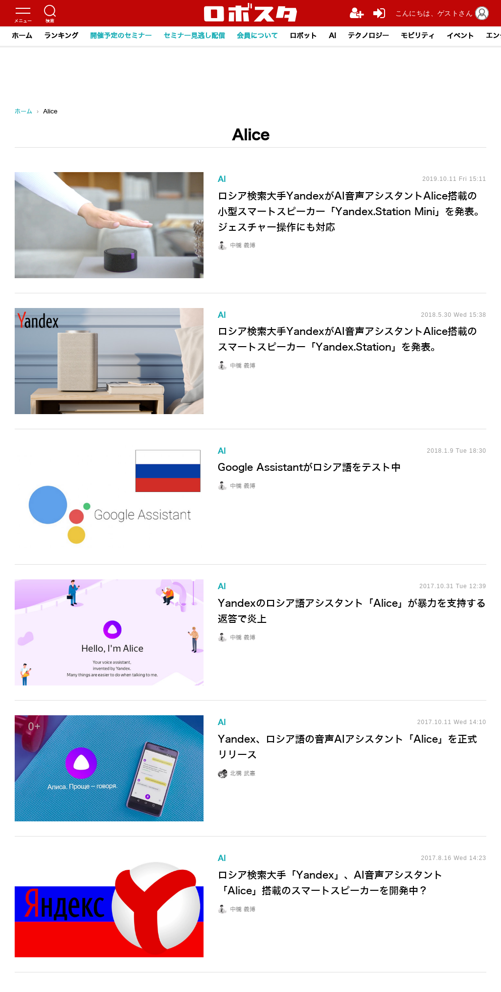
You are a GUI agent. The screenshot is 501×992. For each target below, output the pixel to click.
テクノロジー (368, 36)
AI (332, 36)
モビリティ (418, 36)
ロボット (303, 36)
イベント (460, 36)
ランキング (61, 36)
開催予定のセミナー (121, 36)
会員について (257, 36)
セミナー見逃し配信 (194, 36)
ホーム (22, 36)
